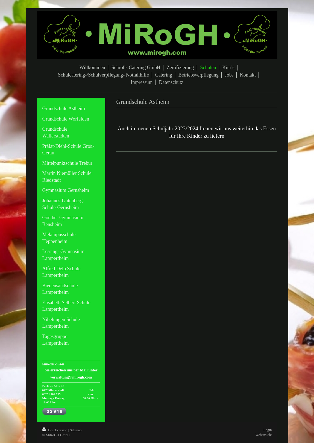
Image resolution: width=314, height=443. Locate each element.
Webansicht (263, 435)
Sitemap (76, 430)
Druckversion (55, 430)
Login (267, 430)
